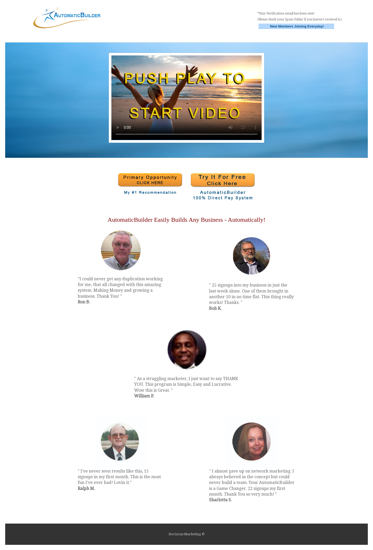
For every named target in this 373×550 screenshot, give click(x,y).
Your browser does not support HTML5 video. (186, 97)
